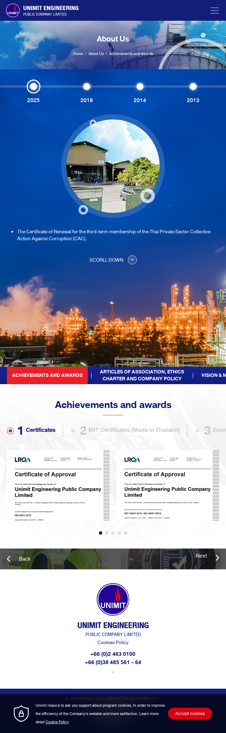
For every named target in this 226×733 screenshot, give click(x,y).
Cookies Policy (113, 642)
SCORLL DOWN (113, 260)
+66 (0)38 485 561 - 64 (113, 662)
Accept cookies (190, 713)
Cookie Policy (57, 722)
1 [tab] (100, 533)
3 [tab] (113, 533)
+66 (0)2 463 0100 (113, 654)
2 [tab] (107, 533)
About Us (96, 54)
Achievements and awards (47, 375)
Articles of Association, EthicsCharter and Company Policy (142, 375)
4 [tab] (119, 533)
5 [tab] (125, 533)
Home (78, 54)
